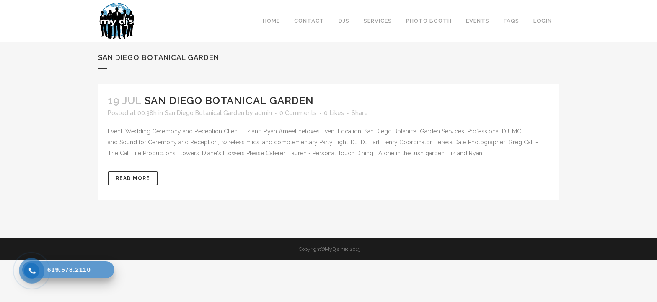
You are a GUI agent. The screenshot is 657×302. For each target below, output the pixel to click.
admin (263, 112)
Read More (133, 178)
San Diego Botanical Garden (229, 100)
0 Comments (297, 112)
